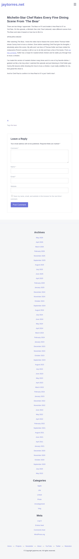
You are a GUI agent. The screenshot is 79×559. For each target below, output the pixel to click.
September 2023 (39, 360)
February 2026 (39, 251)
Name (13, 167)
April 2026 (39, 242)
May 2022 (39, 414)
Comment (15, 148)
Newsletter (29, 546)
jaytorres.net (12, 4)
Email (13, 177)
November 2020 (39, 455)
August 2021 (39, 433)
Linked (39, 495)
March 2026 (39, 247)
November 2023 (39, 351)
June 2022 (39, 410)
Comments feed (39, 530)
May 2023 (39, 378)
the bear (14, 125)
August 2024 (39, 310)
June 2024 (39, 319)
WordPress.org (39, 534)
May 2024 (39, 324)
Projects (18, 546)
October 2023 (39, 355)
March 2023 (39, 387)
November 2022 (39, 405)
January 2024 (39, 342)
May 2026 (39, 238)
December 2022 (39, 401)
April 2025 (39, 278)
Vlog (39, 508)
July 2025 (39, 269)
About (39, 546)
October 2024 (39, 301)
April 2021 (39, 442)
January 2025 (39, 287)
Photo (39, 499)
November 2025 (39, 256)
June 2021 (39, 437)
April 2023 (39, 383)
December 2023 (39, 346)
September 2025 (39, 260)
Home (9, 546)
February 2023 (39, 392)
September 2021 (39, 428)
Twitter (58, 546)
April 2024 (39, 328)
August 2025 (39, 265)
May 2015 (39, 473)
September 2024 (39, 306)
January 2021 (39, 446)
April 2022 (39, 419)
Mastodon (68, 546)
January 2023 (39, 396)
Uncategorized (39, 504)
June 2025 (39, 274)
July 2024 (39, 315)
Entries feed (39, 525)
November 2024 (39, 297)
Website (13, 186)
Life (39, 490)
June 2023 (39, 374)
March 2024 (39, 333)
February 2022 (39, 423)
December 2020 (39, 451)
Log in (39, 521)
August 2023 (39, 365)
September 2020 (39, 464)
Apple (39, 486)
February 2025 (39, 283)
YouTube (48, 546)
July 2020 (39, 469)
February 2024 (39, 337)
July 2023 (39, 369)
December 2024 (39, 292)
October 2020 (39, 460)
